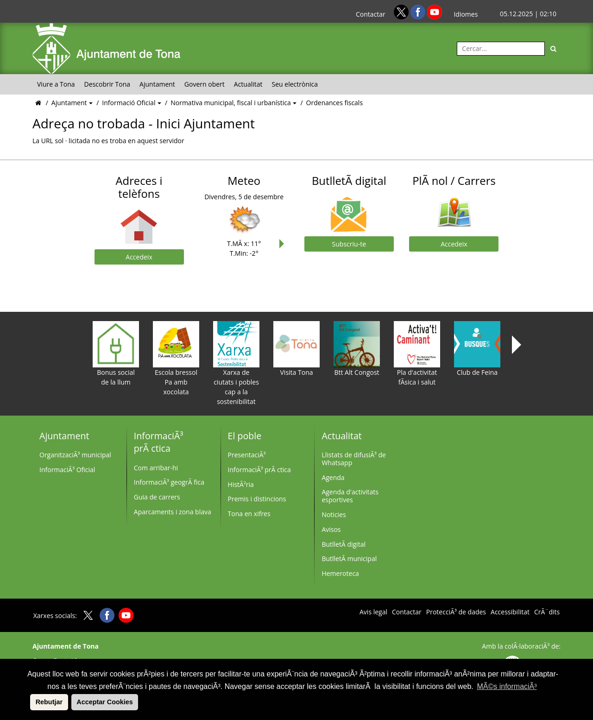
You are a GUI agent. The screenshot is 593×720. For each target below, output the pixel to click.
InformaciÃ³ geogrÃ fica (169, 482)
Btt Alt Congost (357, 349)
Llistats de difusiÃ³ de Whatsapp (354, 458)
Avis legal (373, 612)
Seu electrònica (295, 84)
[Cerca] (554, 49)
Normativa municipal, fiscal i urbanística (231, 102)
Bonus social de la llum (116, 353)
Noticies (334, 514)
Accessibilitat (510, 612)
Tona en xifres (249, 513)
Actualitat (248, 84)
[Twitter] (402, 11)
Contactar (370, 14)
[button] (28, 702)
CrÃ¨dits (547, 612)
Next (284, 243)
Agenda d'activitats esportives (350, 495)
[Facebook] (418, 11)
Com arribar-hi (156, 467)
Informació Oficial (129, 102)
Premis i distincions (257, 498)
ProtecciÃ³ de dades (456, 612)
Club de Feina (477, 349)
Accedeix (139, 257)
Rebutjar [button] (49, 702)
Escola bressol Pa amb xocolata (176, 358)
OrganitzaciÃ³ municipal (75, 454)
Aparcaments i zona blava (172, 511)
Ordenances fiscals (334, 102)
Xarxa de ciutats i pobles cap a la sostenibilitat (236, 363)
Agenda (333, 477)
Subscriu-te (349, 244)
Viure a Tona (56, 84)
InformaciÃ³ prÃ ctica (158, 442)
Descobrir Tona (107, 84)
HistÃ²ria (241, 484)
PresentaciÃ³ (247, 454)
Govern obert (204, 84)
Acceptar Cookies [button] (104, 702)
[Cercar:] (501, 49)
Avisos (331, 529)
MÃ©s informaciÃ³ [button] (506, 686)
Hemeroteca (340, 573)
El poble (245, 435)
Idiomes (466, 14)
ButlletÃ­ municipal (349, 558)
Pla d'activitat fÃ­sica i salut (417, 353)
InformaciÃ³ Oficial (67, 469)
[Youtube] (434, 11)
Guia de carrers (157, 497)
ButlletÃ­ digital (344, 544)
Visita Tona (296, 349)
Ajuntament (157, 84)
